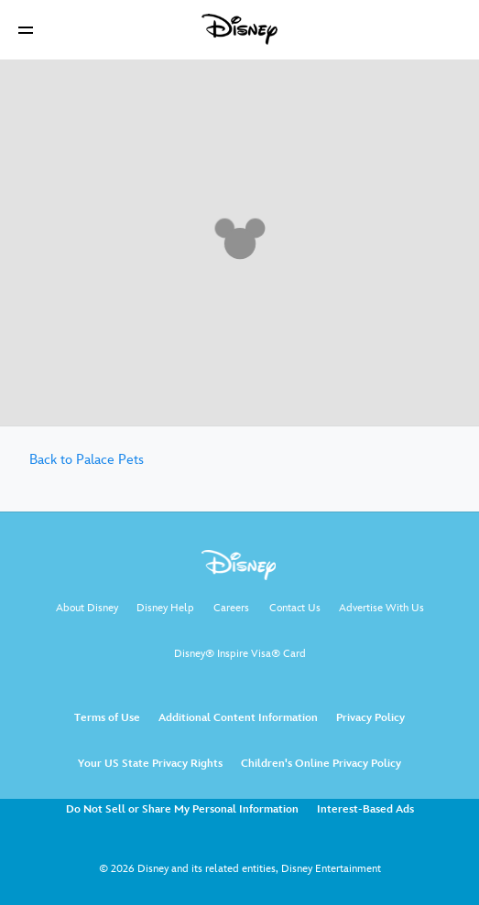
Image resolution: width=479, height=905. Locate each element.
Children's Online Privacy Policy (321, 763)
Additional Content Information (238, 718)
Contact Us (295, 608)
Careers (231, 608)
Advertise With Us (381, 608)
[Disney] (239, 29)
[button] (25, 29)
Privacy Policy (370, 718)
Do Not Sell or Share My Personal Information (182, 809)
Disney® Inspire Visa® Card (240, 654)
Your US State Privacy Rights (150, 763)
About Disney (87, 608)
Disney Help (165, 608)
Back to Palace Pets (86, 460)
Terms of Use (107, 718)
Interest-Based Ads (365, 809)
